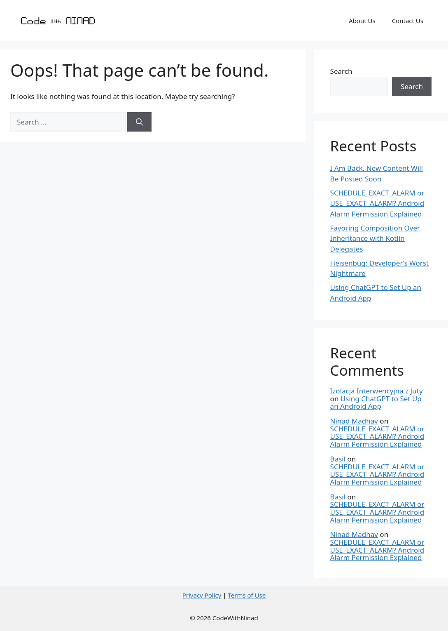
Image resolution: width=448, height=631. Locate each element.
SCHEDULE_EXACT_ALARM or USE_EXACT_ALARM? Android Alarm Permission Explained (377, 203)
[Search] (139, 122)
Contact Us (407, 20)
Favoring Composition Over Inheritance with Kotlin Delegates (375, 238)
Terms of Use (247, 595)
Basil (338, 459)
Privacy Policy (202, 595)
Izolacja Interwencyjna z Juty (376, 391)
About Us (362, 20)
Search (341, 71)
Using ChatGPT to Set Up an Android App (376, 402)
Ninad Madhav (354, 421)
